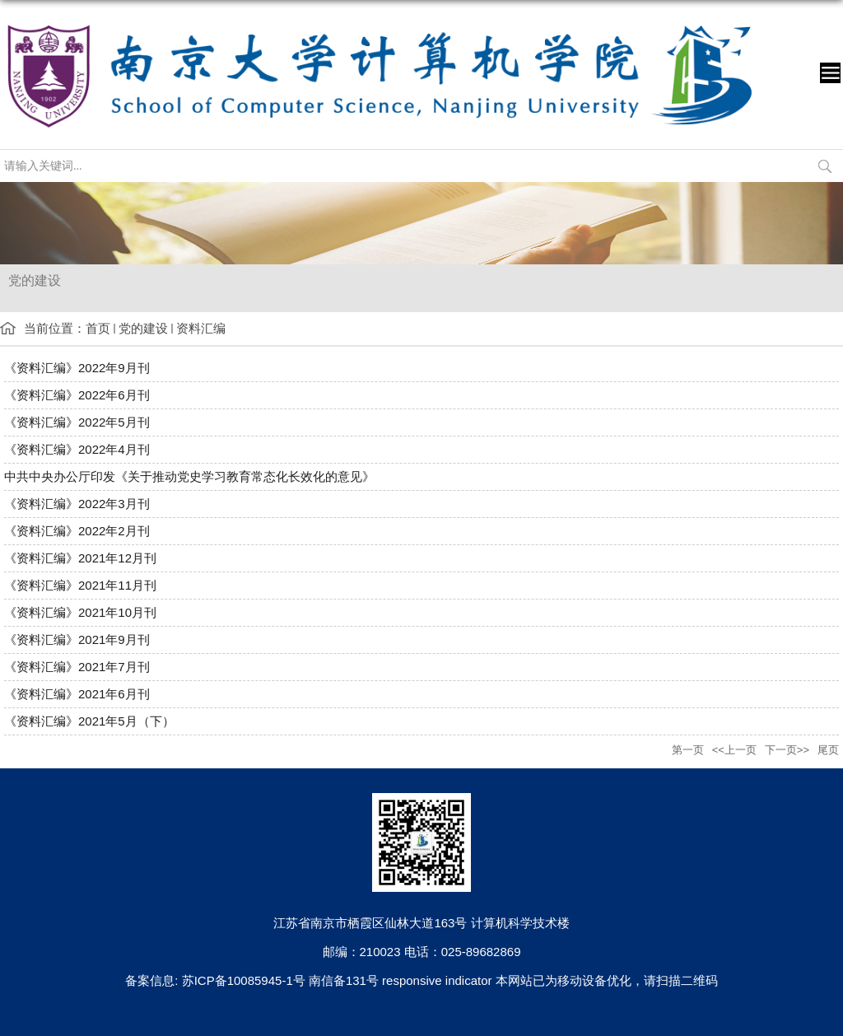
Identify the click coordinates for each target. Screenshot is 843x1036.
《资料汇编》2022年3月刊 (77, 504)
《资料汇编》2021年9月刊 (77, 639)
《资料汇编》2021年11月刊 (80, 585)
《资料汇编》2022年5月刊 (77, 422)
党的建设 (143, 328)
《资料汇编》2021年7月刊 (77, 667)
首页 (98, 328)
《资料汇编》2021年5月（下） (89, 721)
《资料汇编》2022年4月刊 (77, 449)
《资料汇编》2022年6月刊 (77, 395)
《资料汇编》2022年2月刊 (77, 531)
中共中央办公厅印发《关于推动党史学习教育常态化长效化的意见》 (189, 476)
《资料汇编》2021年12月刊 (80, 558)
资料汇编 (201, 328)
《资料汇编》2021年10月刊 (80, 612)
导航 (830, 73)
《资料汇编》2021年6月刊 (77, 694)
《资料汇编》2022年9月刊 (77, 368)
